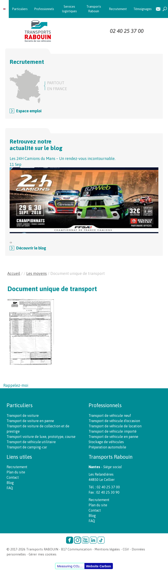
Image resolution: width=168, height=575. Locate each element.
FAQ (10, 488)
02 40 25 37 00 (127, 31)
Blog (10, 483)
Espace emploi (29, 111)
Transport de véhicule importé (112, 431)
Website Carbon (98, 566)
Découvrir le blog (31, 248)
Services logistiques (69, 9)
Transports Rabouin (93, 9)
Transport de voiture (23, 415)
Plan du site (16, 472)
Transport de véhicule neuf (110, 415)
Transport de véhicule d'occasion (114, 421)
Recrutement (118, 9)
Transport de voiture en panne (30, 421)
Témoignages (142, 9)
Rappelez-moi (15, 385)
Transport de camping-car (27, 447)
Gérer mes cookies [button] (42, 554)
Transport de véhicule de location (115, 426)
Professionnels (44, 9)
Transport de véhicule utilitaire (31, 442)
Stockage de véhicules (106, 442)
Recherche (164, 9)
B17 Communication (76, 549)
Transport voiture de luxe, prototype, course (41, 437)
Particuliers (20, 9)
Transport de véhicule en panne (113, 437)
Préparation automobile (107, 447)
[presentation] (10, 242)
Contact (158, 9)
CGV (126, 549)
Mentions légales (107, 549)
